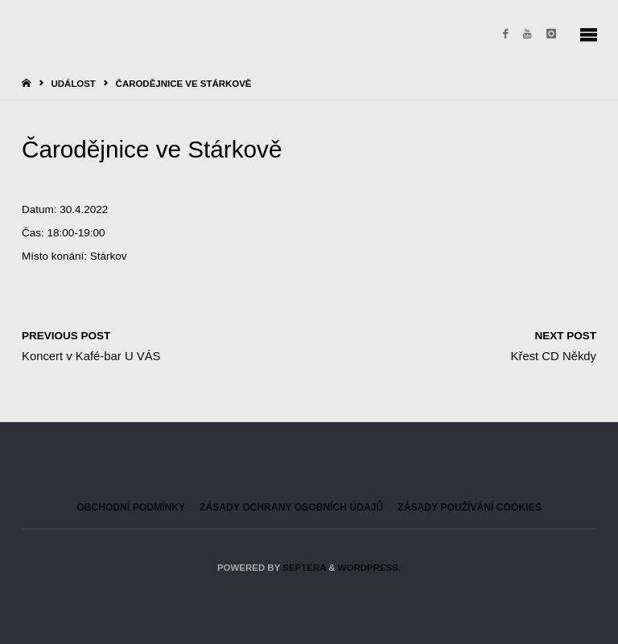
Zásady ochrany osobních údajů (291, 507)
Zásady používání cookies (470, 507)
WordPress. (369, 567)
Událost (73, 83)
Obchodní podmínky (130, 507)
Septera (303, 567)
